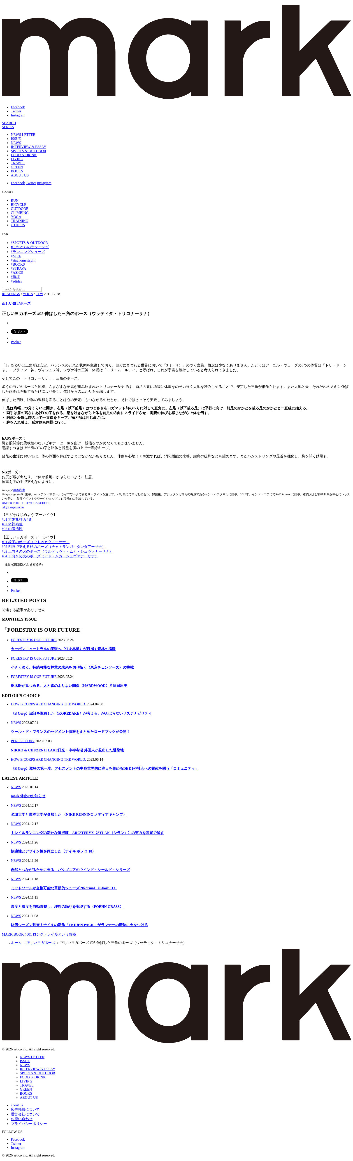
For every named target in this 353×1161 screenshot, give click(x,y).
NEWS (16, 143)
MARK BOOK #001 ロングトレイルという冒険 (39, 934)
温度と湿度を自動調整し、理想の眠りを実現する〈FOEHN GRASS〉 (67, 906)
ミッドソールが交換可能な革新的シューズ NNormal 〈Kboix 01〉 (64, 888)
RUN (15, 200)
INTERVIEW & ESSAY (28, 147)
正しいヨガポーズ (16, 303)
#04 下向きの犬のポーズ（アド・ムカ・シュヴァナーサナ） (50, 556)
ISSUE (16, 139)
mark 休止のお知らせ (28, 796)
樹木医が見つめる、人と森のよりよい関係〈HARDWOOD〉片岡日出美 (69, 686)
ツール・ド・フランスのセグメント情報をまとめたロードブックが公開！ (70, 732)
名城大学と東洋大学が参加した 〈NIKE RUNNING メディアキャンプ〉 (69, 814)
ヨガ (39, 294)
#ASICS (17, 272)
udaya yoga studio (13, 507)
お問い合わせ (22, 1119)
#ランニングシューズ (28, 252)
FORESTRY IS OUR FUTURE (34, 640)
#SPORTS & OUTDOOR (29, 243)
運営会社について (25, 1114)
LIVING (17, 159)
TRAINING (19, 221)
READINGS (11, 294)
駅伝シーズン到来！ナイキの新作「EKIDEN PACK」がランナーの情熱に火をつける (79, 925)
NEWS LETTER (23, 135)
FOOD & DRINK (24, 155)
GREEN (17, 167)
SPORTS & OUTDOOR (28, 151)
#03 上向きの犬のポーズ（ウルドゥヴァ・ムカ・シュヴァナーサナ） (57, 551)
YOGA (16, 217)
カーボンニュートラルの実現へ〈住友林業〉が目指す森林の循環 (63, 649)
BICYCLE (18, 204)
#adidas (16, 281)
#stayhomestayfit (23, 260)
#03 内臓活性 (12, 529)
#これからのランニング (30, 247)
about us (17, 1105)
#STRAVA (18, 268)
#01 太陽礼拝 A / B (16, 519)
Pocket (16, 342)
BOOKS (17, 171)
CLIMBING (20, 213)
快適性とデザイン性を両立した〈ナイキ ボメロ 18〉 (53, 851)
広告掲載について (25, 1109)
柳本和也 (19, 490)
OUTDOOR (19, 209)
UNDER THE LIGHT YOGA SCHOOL (26, 503)
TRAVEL (18, 163)
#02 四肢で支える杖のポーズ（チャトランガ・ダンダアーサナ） (54, 547)
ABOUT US (20, 175)
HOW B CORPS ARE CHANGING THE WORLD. (48, 704)
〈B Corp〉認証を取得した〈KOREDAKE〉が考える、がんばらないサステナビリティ (81, 713)
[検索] (9, 123)
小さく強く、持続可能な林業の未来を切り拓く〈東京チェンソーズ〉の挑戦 (72, 667)
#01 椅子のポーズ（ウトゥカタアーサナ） (36, 542)
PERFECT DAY (23, 741)
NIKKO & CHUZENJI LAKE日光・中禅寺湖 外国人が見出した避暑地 (67, 750)
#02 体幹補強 (12, 524)
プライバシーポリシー (29, 1124)
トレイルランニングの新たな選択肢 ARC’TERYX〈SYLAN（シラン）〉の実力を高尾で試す (87, 833)
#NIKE (16, 256)
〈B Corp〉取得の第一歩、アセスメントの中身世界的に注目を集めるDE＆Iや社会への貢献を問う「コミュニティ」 (104, 768)
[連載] (8, 127)
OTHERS (18, 225)
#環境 (15, 277)
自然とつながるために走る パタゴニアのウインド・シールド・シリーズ (70, 870)
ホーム (16, 943)
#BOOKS (18, 264)
